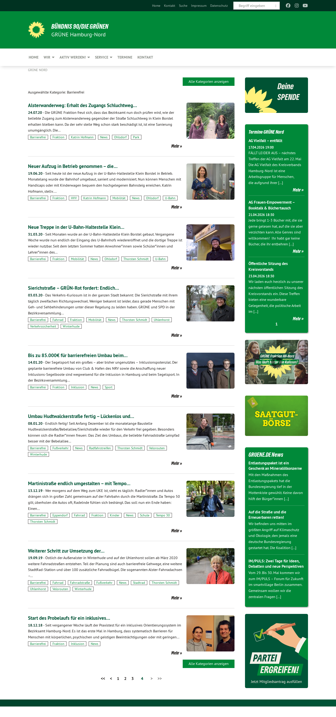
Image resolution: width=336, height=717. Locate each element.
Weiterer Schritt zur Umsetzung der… (71, 550)
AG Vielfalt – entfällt (266, 140)
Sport (108, 387)
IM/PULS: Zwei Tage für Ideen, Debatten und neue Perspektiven (275, 571)
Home (156, 5)
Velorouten (157, 448)
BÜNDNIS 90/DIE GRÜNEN (85, 26)
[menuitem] (156, 5)
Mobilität (119, 198)
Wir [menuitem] (47, 57)
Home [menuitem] (33, 57)
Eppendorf (59, 515)
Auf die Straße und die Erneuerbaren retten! (269, 520)
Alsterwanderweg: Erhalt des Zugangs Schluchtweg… (91, 105)
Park (136, 137)
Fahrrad (57, 320)
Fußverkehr (60, 448)
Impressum (198, 5)
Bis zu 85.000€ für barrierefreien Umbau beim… (85, 355)
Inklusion (77, 387)
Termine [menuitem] (124, 57)
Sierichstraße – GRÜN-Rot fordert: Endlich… (80, 287)
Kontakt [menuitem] (145, 57)
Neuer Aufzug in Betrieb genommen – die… (79, 166)
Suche (183, 5)
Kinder (114, 515)
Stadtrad (139, 583)
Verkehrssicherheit (43, 326)
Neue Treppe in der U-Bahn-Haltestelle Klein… (83, 226)
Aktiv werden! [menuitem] (73, 57)
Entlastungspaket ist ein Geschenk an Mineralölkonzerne (270, 468)
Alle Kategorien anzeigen (209, 81)
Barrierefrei (38, 137)
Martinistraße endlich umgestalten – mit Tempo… (86, 483)
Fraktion (58, 137)
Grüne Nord (37, 70)
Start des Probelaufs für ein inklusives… (75, 617)
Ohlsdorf (120, 137)
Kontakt (169, 5)
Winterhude (71, 326)
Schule (144, 515)
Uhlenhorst (162, 320)
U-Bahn (170, 198)
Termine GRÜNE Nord (269, 131)
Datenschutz (219, 5)
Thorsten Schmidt (136, 259)
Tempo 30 (163, 515)
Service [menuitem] (101, 57)
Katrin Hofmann (82, 137)
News (104, 137)
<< (103, 678)
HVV (74, 198)
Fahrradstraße (80, 583)
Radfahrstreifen (100, 448)
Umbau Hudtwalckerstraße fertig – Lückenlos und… (89, 416)
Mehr (175, 146)
